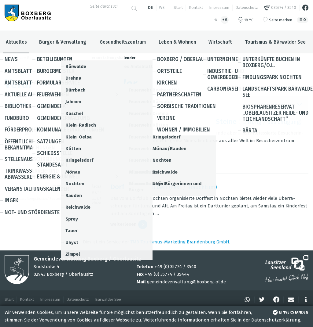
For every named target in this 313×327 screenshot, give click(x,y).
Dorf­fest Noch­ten (138, 187)
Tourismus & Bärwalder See (275, 42)
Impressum (219, 7)
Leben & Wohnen (177, 42)
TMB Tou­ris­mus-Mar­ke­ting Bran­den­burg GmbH (179, 242)
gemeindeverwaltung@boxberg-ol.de (186, 282)
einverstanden (289, 312)
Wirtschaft (220, 42)
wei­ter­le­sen (128, 159)
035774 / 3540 (280, 7)
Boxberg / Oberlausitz (45, 58)
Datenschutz (246, 7)
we (161, 7)
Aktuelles (16, 42)
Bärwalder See (108, 299)
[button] (246, 299)
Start (178, 7)
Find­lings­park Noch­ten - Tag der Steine (173, 121)
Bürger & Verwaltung (62, 42)
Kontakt (196, 7)
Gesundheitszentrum (123, 42)
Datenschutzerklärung (275, 320)
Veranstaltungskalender (112, 58)
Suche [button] (156, 104)
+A (224, 20)
